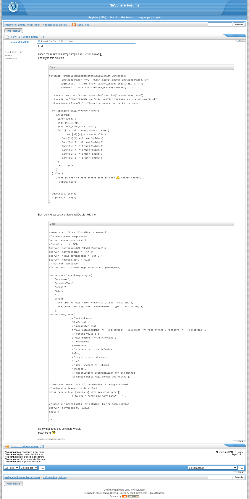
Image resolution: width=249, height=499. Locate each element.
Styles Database (157, 493)
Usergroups (143, 17)
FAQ (103, 17)
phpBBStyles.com (138, 493)
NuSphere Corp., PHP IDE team (129, 490)
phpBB (99, 493)
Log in (156, 17)
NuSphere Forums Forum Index (22, 24)
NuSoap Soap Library (55, 24)
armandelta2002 (20, 42)
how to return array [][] (27, 446)
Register (93, 17)
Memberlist (127, 17)
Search (114, 17)
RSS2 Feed (80, 24)
